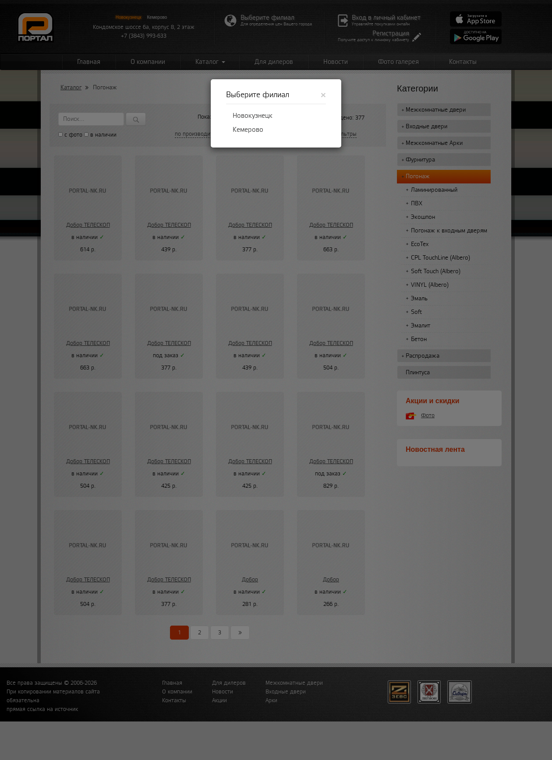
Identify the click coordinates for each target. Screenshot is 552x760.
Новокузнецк (252, 116)
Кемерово (248, 130)
